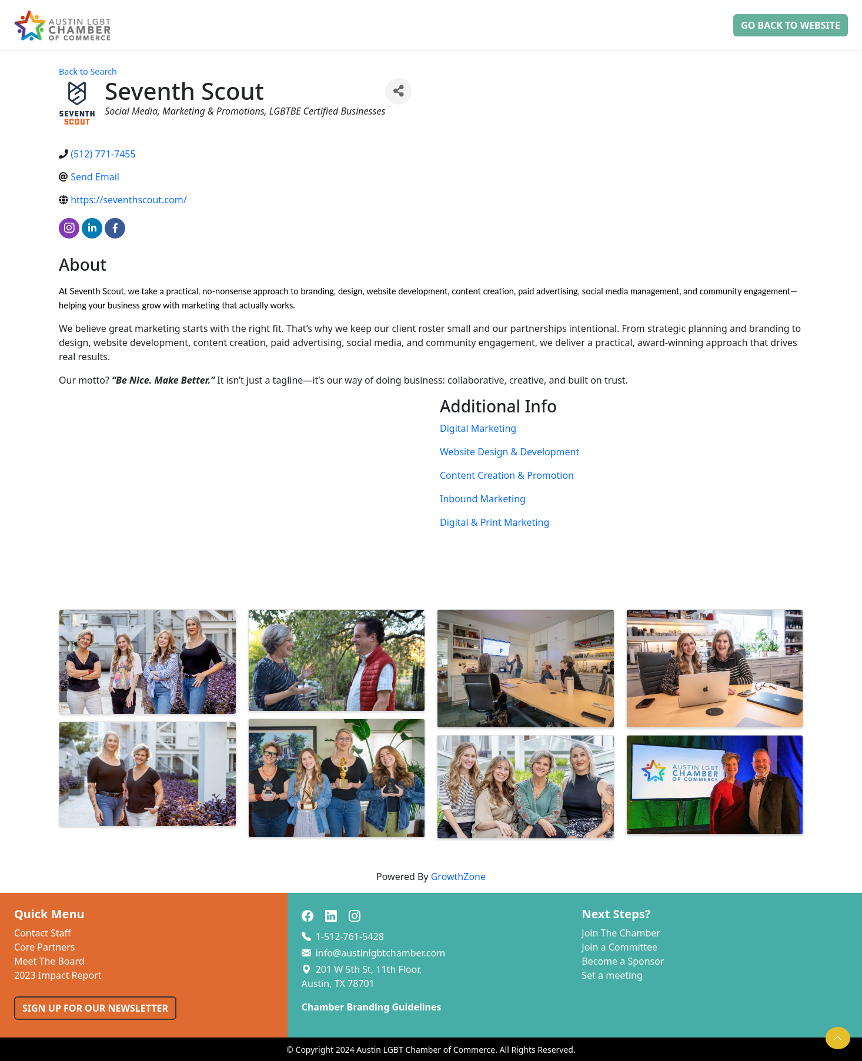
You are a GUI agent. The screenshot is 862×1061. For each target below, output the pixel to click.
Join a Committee (619, 947)
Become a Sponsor (623, 961)
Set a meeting (612, 975)
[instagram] (69, 228)
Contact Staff (42, 932)
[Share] (398, 91)
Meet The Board (49, 961)
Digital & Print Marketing (494, 522)
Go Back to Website (790, 25)
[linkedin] (92, 228)
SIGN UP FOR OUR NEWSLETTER (95, 1008)
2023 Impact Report (57, 975)
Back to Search (88, 71)
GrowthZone (458, 876)
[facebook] (115, 228)
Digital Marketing (478, 428)
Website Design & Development (509, 451)
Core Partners (44, 947)
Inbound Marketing (483, 498)
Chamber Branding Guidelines (372, 1006)
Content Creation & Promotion (507, 475)
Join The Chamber (621, 932)
